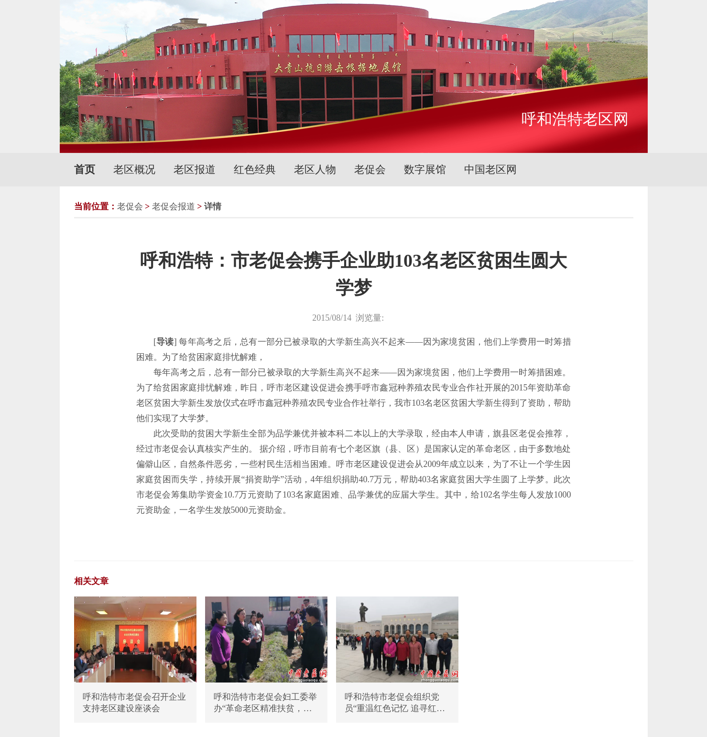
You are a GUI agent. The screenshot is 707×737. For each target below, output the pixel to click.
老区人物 (315, 169)
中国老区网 (490, 169)
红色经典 (255, 169)
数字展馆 (425, 169)
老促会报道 (173, 206)
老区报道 (195, 169)
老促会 (370, 169)
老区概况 (134, 169)
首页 (84, 169)
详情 (212, 206)
